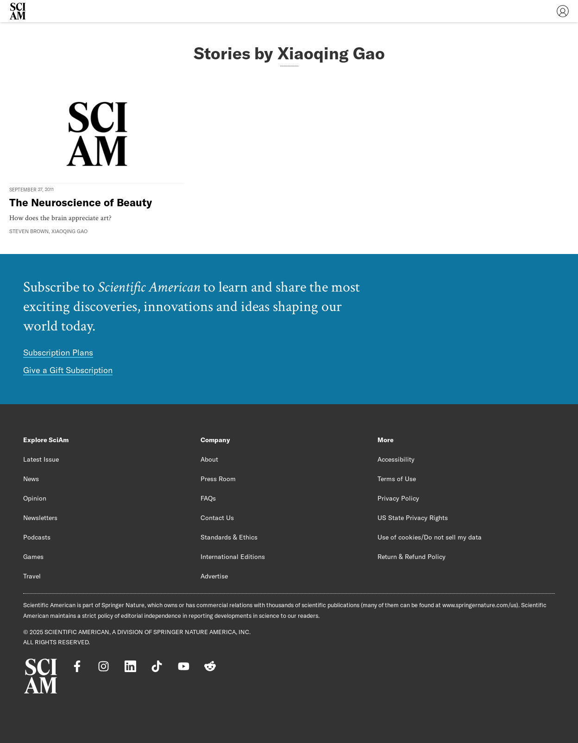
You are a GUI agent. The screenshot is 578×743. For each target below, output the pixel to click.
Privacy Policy (398, 498)
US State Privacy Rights (412, 518)
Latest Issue (41, 459)
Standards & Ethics (229, 537)
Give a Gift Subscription (68, 370)
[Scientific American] (17, 11)
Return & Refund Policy (411, 556)
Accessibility (396, 459)
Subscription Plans (58, 352)
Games (33, 556)
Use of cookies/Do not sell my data (429, 537)
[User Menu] (563, 11)
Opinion (34, 498)
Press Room (218, 479)
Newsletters (40, 518)
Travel (32, 576)
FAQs (208, 498)
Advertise (214, 576)
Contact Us (217, 518)
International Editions (233, 556)
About (209, 459)
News (31, 479)
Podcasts (36, 537)
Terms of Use (396, 479)
